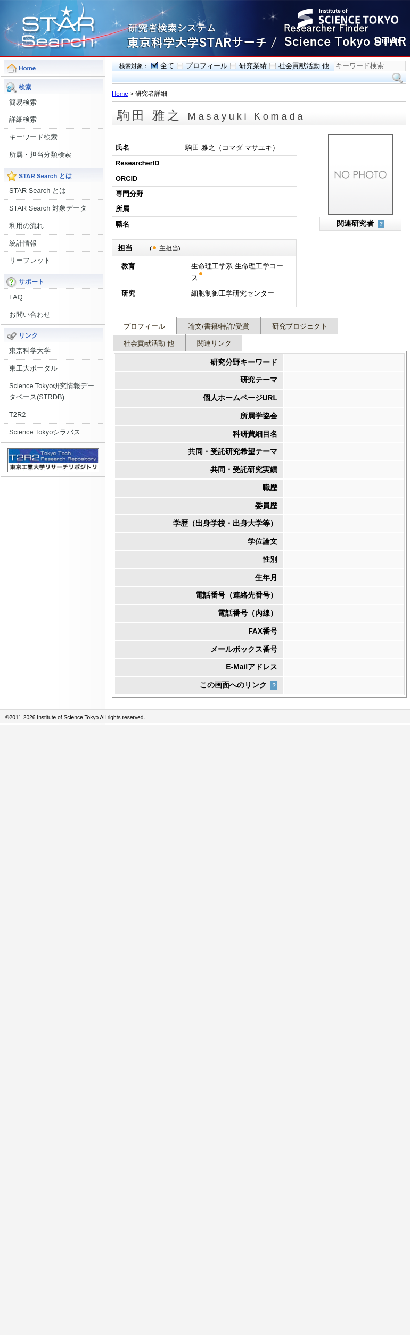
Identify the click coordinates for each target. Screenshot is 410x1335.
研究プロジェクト (299, 326)
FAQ (16, 297)
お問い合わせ (30, 314)
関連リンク (214, 343)
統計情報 (23, 243)
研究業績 (253, 66)
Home (120, 93)
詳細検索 (23, 119)
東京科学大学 (30, 351)
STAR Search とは (37, 191)
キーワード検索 (33, 137)
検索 (397, 78)
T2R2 (17, 414)
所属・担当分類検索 (40, 154)
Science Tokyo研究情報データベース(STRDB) (51, 391)
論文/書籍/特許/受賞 (218, 326)
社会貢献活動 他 (303, 66)
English (387, 40)
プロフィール (206, 66)
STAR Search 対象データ (48, 208)
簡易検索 (23, 102)
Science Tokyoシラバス (44, 432)
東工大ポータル (33, 368)
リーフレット (30, 260)
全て (167, 66)
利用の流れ (26, 226)
